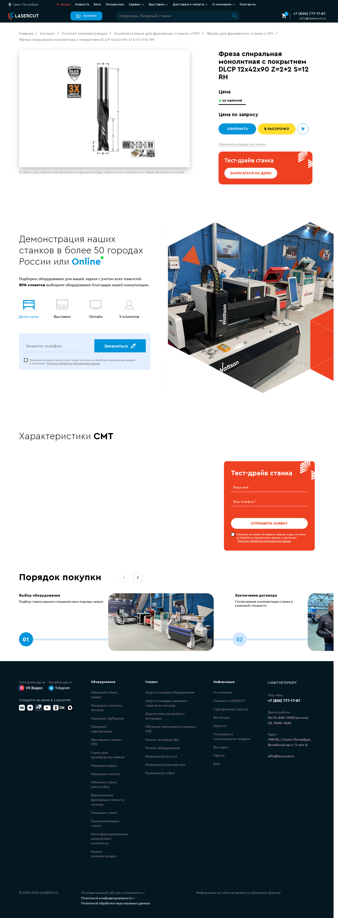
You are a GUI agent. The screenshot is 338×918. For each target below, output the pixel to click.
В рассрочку (276, 129)
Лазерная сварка (104, 765)
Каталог (86, 16)
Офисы (219, 755)
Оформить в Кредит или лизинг (242, 144)
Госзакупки (115, 4)
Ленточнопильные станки (105, 822)
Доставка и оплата (190, 4)
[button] (138, 577)
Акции (63, 4)
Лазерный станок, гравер (104, 693)
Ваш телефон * (244, 501)
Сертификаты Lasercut (230, 708)
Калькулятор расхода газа (165, 764)
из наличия (232, 100)
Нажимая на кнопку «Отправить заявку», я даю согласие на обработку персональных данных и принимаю (271, 537)
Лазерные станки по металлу (106, 707)
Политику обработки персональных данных (73, 364)
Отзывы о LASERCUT (229, 700)
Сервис (136, 4)
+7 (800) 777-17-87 (309, 13)
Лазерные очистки (105, 773)
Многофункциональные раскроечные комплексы (109, 838)
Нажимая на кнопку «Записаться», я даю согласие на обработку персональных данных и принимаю (82, 362)
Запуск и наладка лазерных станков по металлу (166, 702)
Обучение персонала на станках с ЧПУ (170, 728)
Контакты (248, 4)
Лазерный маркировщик (102, 728)
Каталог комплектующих (103, 853)
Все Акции (221, 717)
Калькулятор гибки (160, 772)
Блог (97, 4)
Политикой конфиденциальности (106, 897)
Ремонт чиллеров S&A (162, 739)
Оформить (237, 129)
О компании (223, 4)
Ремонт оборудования (162, 747)
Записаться (120, 346)
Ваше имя (241, 487)
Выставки (158, 4)
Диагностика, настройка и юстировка (164, 715)
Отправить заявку (269, 523)
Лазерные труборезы (107, 718)
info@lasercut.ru (312, 18)
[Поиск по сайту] (177, 16)
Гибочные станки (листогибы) (104, 783)
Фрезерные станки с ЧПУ (107, 741)
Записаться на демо (251, 173)
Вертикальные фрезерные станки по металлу (107, 799)
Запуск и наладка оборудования (169, 691)
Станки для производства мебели (108, 754)
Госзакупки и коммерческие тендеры (231, 735)
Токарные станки (104, 812)
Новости (82, 4)
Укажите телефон (44, 346)
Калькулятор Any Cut (161, 756)
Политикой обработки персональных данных (115, 902)
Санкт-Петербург (282, 682)
